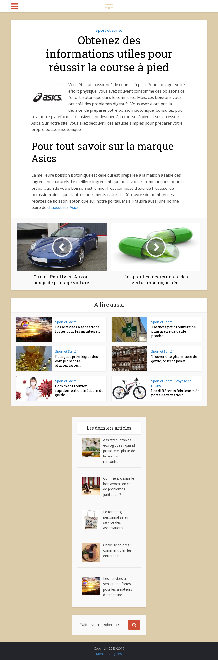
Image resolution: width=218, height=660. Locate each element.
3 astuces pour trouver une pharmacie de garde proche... (173, 331)
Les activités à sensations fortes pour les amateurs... (77, 329)
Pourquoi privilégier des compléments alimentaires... (76, 361)
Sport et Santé (109, 30)
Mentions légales (109, 653)
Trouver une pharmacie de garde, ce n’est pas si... (174, 358)
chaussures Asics (63, 207)
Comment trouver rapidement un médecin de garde (79, 390)
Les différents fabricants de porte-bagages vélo (175, 392)
